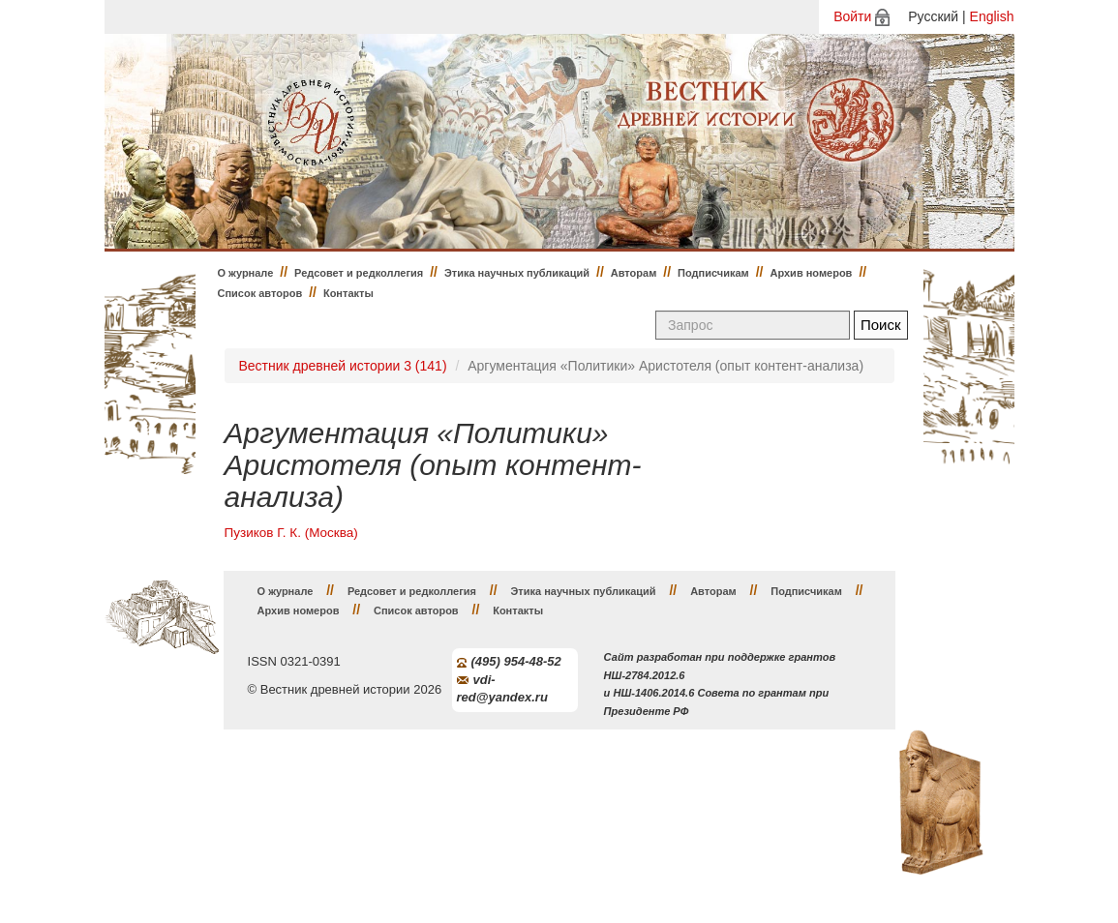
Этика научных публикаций (516, 273)
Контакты (348, 293)
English (992, 16)
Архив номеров (811, 273)
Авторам (634, 273)
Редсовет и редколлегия (358, 273)
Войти (852, 16)
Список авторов (260, 293)
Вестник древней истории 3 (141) (343, 365)
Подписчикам (713, 273)
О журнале (246, 273)
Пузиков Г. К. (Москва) (291, 532)
